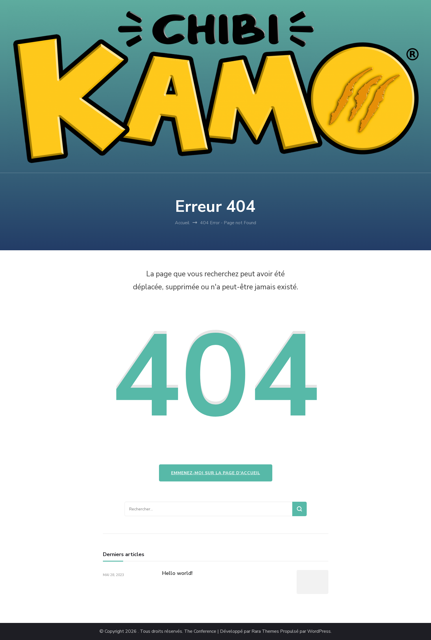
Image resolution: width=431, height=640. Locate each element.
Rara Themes (265, 631)
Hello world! (177, 573)
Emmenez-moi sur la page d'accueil (215, 473)
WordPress (319, 631)
